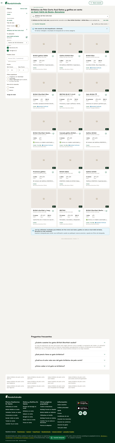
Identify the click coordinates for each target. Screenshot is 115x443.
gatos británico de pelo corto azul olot (35, 377)
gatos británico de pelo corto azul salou (35, 386)
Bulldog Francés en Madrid (48, 409)
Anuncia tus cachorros (64, 422)
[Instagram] (85, 413)
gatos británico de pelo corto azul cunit (56, 382)
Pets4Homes (21, 432)
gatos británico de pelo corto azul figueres (15, 386)
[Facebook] (80, 413)
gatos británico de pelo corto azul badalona (15, 382)
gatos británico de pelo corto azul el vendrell (35, 382)
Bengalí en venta (28, 417)
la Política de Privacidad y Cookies (24, 437)
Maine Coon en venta (29, 419)
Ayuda (59, 410)
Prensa (59, 413)
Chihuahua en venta (11, 406)
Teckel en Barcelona (46, 406)
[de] (12, 114)
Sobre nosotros (61, 404)
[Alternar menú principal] (1, 2)
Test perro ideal (62, 427)
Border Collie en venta (12, 418)
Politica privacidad (62, 407)
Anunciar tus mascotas (64, 419)
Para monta (11, 27)
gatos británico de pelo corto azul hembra (76, 382)
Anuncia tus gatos (62, 425)
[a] (23, 114)
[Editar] (26, 81)
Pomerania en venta (11, 415)
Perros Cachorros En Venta (13, 403)
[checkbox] (7, 44)
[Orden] (100, 24)
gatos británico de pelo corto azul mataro (56, 377)
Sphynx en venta (28, 414)
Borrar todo (23, 8)
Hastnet (28, 432)
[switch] (17, 33)
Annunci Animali (57, 432)
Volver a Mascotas (12, 12)
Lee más (105, 20)
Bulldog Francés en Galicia (48, 418)
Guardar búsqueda (39, 24)
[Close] (107, 29)
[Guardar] (52, 56)
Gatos (9, 16)
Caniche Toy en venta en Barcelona (47, 421)
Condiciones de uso (63, 416)
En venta (10, 23)
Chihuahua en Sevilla (46, 415)
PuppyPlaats (36, 432)
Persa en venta (27, 422)
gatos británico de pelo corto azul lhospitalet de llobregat (56, 386)
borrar (25, 36)
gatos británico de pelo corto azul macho (76, 386)
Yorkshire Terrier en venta (13, 412)
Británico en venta (28, 411)
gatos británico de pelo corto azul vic (15, 377)
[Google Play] (82, 403)
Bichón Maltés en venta (12, 409)
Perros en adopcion (46, 425)
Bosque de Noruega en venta (29, 407)
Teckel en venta (10, 421)
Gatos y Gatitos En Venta (30, 403)
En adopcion (20, 23)
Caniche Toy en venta (12, 424)
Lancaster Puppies (68, 432)
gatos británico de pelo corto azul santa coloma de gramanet (77, 377)
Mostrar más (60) (22, 74)
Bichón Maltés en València (48, 412)
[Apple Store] (82, 408)
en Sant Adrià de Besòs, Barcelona (48, 12)
